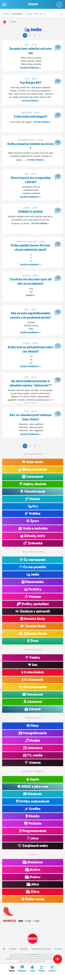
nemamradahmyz (27, 140)
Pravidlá (58, 948)
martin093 (26, 112)
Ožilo (38, 14)
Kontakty (24, 948)
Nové (6, 14)
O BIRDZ (12, 948)
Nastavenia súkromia (41, 948)
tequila (27, 343)
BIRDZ (4, 22)
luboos (26, 208)
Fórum (33, 4)
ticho (27, 78)
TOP (29, 14)
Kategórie (18, 14)
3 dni (28, 921)
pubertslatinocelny (26, 241)
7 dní (36, 921)
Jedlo (34, 44)
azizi (26, 44)
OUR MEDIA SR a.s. (35, 954)
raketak (26, 275)
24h (20, 921)
